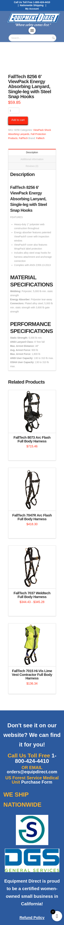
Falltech (40, 138)
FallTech (23, 138)
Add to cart (18, 120)
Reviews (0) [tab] (32, 166)
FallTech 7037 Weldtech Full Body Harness (32, 595)
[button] (32, 30)
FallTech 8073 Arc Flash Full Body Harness (32, 439)
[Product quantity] (13, 110)
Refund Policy (32, 917)
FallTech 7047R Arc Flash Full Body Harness (32, 517)
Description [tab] (32, 152)
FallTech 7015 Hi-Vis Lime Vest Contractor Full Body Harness (32, 674)
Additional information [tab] (32, 159)
